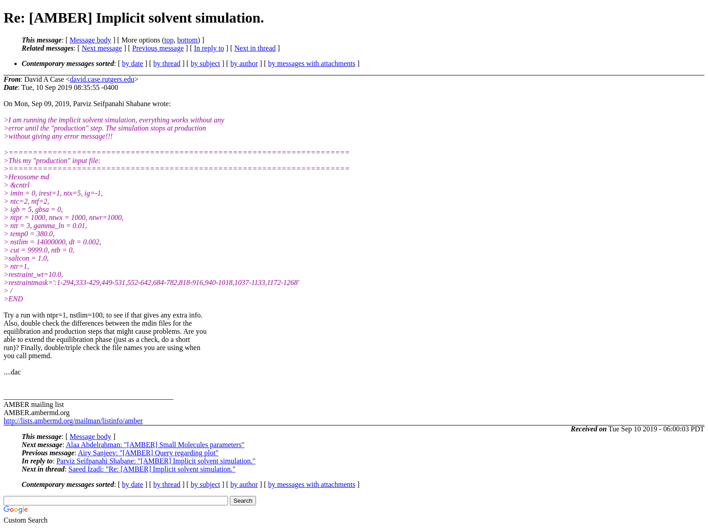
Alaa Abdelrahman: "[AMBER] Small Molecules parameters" (155, 445)
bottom (187, 40)
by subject (205, 63)
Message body (90, 40)
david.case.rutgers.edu (102, 79)
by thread (167, 63)
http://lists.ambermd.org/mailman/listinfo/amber (73, 421)
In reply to (209, 48)
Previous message (158, 48)
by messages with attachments (311, 63)
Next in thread (255, 48)
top (168, 40)
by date (132, 63)
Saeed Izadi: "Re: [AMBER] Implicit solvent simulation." (152, 469)
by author (244, 63)
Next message (102, 48)
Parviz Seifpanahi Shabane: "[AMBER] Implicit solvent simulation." (156, 461)
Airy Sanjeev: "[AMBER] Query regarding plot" (148, 453)
